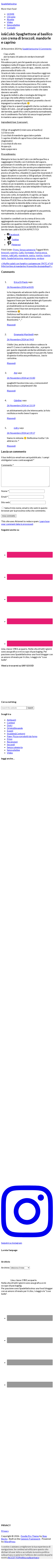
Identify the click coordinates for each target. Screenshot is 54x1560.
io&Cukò (13, 255)
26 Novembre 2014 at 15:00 (21, 377)
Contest (11, 722)
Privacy (5, 1531)
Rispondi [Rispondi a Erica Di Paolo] (11, 324)
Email (4, 496)
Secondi (11, 744)
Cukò (21, 252)
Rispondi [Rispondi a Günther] (11, 418)
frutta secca (41, 252)
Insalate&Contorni (16, 733)
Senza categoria (27, 249)
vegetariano (30, 258)
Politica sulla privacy (29, 1557)
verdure (40, 258)
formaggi (29, 252)
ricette (39, 255)
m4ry (16, 427)
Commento (7, 465)
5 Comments (45, 48)
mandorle (23, 255)
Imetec (4, 255)
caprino (14, 252)
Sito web (5, 502)
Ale (15, 372)
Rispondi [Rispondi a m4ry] (11, 445)
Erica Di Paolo (21, 282)
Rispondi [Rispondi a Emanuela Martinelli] (11, 363)
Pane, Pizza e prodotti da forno (22, 736)
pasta (32, 255)
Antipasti (11, 719)
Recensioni (12, 741)
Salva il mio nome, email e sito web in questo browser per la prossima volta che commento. (24, 509)
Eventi (10, 730)
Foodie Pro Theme (30, 1536)
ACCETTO (13, 1557)
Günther (18, 400)
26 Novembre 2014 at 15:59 (21, 405)
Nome (5, 491)
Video (10, 752)
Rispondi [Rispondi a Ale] (11, 390)
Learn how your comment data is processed (25, 522)
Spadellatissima (9, 3)
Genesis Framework (30, 1538)
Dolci (9, 725)
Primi (16, 249)
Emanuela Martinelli (24, 334)
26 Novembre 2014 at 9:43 (20, 339)
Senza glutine (13, 750)
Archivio (5, 1267)
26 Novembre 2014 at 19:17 (21, 433)
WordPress (9, 1541)
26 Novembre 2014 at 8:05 (20, 287)
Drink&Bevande (15, 728)
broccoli (5, 252)
